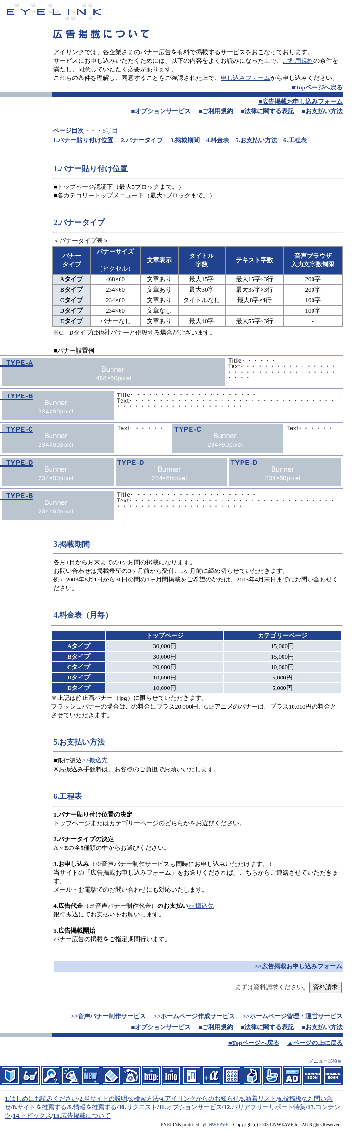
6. (280, 1098)
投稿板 (292, 1098)
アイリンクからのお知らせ (202, 1098)
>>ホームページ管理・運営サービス (293, 1016)
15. (57, 1115)
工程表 (297, 140)
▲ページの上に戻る (315, 1042)
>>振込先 (95, 760)
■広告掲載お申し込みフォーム (300, 101)
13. (311, 1107)
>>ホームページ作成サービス (194, 1016)
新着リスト (260, 1098)
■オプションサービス (161, 111)
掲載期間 (187, 140)
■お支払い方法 (322, 111)
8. (15, 1107)
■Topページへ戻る (317, 87)
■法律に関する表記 (267, 111)
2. (81, 1098)
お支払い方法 (258, 140)
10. (122, 1107)
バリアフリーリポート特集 (269, 1107)
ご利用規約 (298, 60)
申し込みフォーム (245, 77)
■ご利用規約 (215, 111)
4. (162, 1098)
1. (7, 1098)
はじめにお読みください (44, 1098)
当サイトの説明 (105, 1098)
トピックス (35, 1115)
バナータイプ (144, 140)
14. (16, 1115)
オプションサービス (194, 1107)
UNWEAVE (216, 1124)
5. (243, 1098)
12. (227, 1107)
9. (71, 1107)
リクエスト (141, 1107)
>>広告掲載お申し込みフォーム (298, 966)
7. (305, 1098)
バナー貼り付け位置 (85, 140)
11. (162, 1107)
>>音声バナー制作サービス (108, 1016)
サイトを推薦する (42, 1107)
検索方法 (146, 1098)
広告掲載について (86, 1115)
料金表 (220, 140)
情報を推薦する (95, 1107)
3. (131, 1098)
